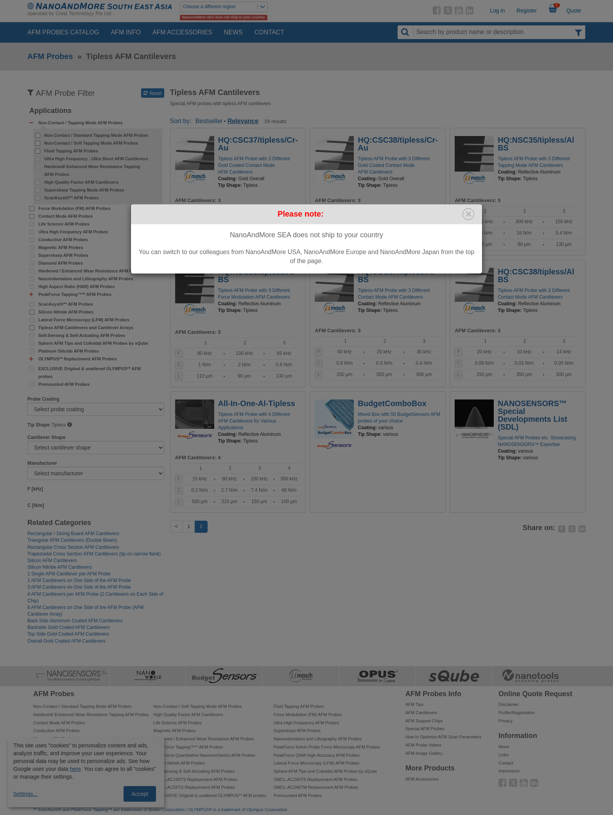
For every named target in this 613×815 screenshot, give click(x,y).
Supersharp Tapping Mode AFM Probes (84, 190)
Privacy (505, 720)
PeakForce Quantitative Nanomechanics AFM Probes (204, 755)
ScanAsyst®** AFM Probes (71, 197)
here (75, 769)
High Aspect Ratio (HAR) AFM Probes (76, 286)
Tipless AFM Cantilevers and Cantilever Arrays (85, 327)
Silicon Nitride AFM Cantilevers (59, 567)
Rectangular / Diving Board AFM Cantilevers (73, 533)
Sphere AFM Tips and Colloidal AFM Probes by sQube (93, 343)
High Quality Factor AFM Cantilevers (81, 182)
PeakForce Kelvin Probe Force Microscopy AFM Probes (327, 747)
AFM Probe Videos (423, 745)
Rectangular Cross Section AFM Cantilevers (73, 547)
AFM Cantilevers (421, 712)
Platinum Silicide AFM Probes (68, 351)
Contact (269, 32)
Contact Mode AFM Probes (65, 216)
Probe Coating (43, 399)
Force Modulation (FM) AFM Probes (74, 208)
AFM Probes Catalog (63, 32)
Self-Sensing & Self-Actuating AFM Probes (81, 335)
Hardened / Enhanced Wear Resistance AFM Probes (91, 271)
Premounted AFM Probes (64, 384)
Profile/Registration (516, 712)
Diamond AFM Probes (60, 263)
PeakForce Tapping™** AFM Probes (188, 747)
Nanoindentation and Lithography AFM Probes (85, 278)
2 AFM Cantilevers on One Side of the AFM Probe (79, 580)
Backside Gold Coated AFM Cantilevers (68, 627)
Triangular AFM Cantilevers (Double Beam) (72, 540)
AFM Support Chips (424, 720)
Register (526, 10)
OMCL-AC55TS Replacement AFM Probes (194, 787)
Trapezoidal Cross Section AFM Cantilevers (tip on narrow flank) (94, 554)
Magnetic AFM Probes (60, 247)
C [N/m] (35, 505)
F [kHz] (35, 489)
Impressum (509, 770)
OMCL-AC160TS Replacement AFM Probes (195, 779)
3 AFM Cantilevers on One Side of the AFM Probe (79, 587)
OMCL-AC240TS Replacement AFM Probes (316, 779)
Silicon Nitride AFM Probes (65, 312)
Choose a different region (225, 7)
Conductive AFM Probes (63, 239)
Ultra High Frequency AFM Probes (73, 231)
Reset (152, 93)
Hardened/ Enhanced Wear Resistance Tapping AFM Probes (92, 170)
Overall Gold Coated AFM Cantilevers (66, 641)
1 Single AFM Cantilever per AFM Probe (69, 574)
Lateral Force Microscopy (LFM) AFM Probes (83, 319)
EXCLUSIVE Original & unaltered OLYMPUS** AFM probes (89, 372)
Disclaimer (508, 704)
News (233, 32)
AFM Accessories (182, 32)
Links (503, 754)
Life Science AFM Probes (64, 224)
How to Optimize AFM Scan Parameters (443, 736)
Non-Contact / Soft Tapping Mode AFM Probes (91, 143)
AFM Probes (50, 56)
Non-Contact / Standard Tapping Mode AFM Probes (96, 135)
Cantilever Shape (46, 437)
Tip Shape (38, 425)
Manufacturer (42, 463)
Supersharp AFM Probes (63, 255)
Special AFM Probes (425, 728)
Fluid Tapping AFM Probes (71, 151)
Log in (497, 10)
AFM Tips (414, 704)
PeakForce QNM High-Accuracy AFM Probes (317, 755)
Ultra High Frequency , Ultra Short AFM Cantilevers (96, 158)
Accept (139, 794)
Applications (50, 111)
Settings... (25, 794)
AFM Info (125, 32)
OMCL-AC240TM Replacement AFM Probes (316, 787)
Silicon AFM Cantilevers (52, 560)
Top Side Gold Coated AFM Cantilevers (68, 634)
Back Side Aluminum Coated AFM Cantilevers (74, 620)
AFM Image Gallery (424, 753)
